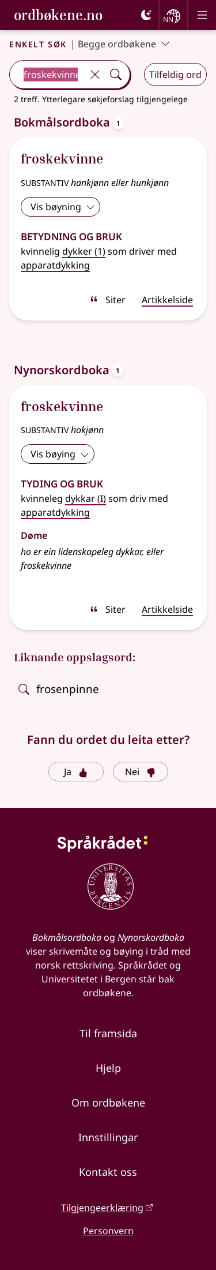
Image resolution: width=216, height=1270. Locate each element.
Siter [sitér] (107, 299)
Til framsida (108, 1033)
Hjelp (108, 1068)
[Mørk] (146, 15)
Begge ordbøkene (124, 44)
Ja (76, 771)
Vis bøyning (63, 206)
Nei (140, 771)
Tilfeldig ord (175, 74)
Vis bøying (60, 454)
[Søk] (115, 74)
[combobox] (47, 74)
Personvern (108, 1230)
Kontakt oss (108, 1172)
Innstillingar (108, 1137)
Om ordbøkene (108, 1102)
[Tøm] (95, 74)
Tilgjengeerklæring (102, 1207)
